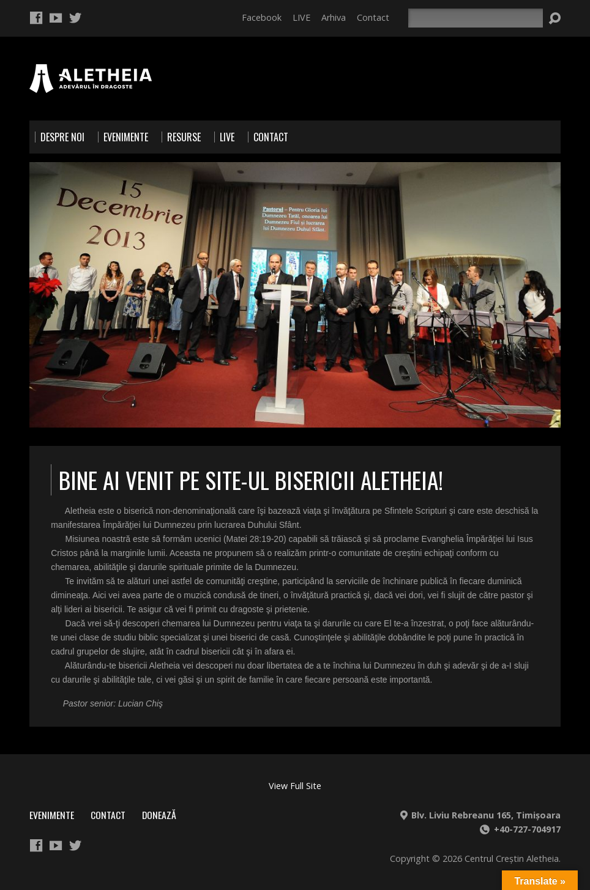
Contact (373, 17)
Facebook (262, 17)
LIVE (301, 17)
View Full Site (295, 786)
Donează (159, 814)
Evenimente (51, 814)
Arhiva (333, 17)
